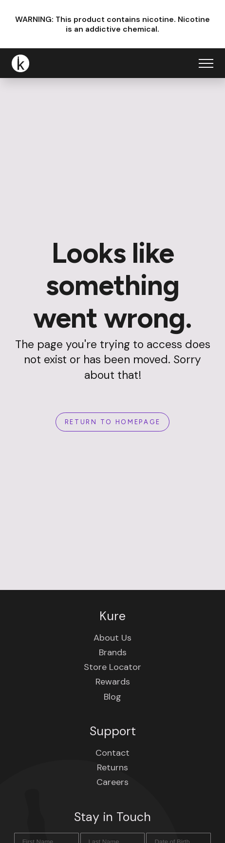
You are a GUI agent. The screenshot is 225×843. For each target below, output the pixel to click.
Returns (112, 767)
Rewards (112, 681)
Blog (112, 697)
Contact (112, 753)
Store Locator (112, 667)
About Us (112, 638)
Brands (113, 652)
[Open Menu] (206, 63)
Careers (112, 782)
